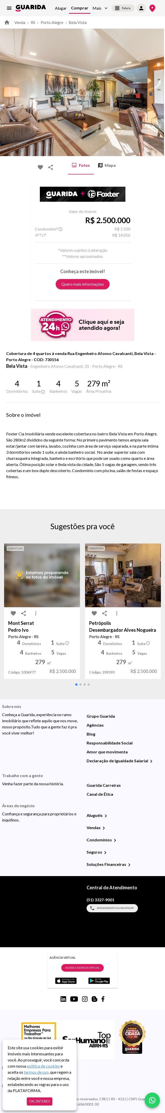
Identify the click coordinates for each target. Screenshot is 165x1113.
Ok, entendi (39, 1101)
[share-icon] (50, 167)
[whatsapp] (152, 1100)
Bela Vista (78, 22)
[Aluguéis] (106, 816)
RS (33, 22)
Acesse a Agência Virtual (82, 968)
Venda (19, 22)
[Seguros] (105, 853)
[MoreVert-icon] (36, 613)
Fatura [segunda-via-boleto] (123, 8)
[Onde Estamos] (152, 8)
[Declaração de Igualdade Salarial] (151, 761)
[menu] (9, 8)
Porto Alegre (52, 22)
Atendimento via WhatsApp (112, 908)
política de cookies (43, 1066)
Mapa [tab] (107, 165)
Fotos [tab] (81, 165)
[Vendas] (104, 828)
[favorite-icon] (40, 167)
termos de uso (36, 1072)
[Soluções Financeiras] (129, 865)
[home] (30, 8)
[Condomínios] (115, 840)
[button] (100, 8)
